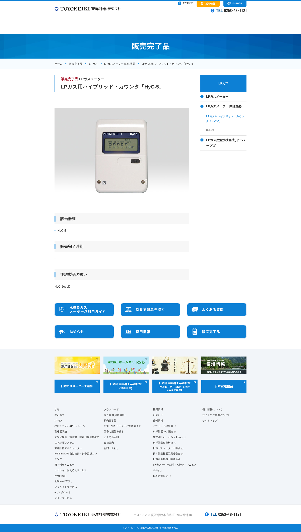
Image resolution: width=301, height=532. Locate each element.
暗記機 (210, 130)
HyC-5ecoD (62, 286)
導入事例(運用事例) (115, 415)
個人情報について (212, 409)
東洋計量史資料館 (163, 442)
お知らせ (158, 415)
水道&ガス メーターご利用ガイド (122, 425)
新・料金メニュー (64, 464)
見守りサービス (63, 497)
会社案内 (109, 442)
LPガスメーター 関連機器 (119, 63)
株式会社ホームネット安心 (168, 437)
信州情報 (158, 420)
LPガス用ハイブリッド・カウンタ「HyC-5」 (225, 119)
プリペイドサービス (66, 486)
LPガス (93, 63)
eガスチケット (63, 492)
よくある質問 (111, 437)
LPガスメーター (217, 96)
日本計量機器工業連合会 (166, 453)
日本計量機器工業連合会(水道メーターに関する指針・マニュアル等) (174, 465)
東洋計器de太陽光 (163, 431)
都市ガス (59, 415)
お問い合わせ (111, 448)
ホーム (59, 63)
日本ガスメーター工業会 (166, 448)
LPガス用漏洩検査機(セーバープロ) (225, 142)
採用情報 (158, 409)
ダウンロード (111, 409)
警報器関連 (61, 431)
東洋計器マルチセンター (68, 448)
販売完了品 (76, 63)
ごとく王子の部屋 (163, 425)
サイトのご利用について (216, 415)
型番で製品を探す (114, 431)
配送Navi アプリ (64, 481)
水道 (57, 409)
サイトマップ (209, 420)
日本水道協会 (160, 475)
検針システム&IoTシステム (70, 425)
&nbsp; (169, 13)
